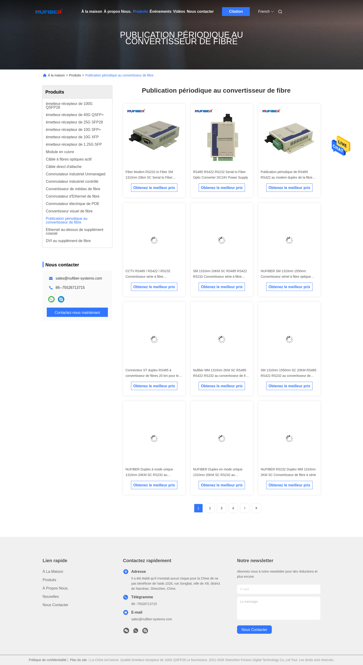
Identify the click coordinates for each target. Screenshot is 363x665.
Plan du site (78, 660)
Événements (160, 11)
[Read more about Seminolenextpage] (245, 508)
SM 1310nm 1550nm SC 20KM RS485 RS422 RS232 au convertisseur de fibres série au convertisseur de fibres (288, 375)
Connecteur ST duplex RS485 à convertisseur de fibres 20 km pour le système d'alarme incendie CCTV (152, 375)
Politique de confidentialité (47, 660)
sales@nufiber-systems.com (79, 278)
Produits (140, 11)
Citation (236, 11)
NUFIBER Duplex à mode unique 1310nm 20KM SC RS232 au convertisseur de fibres (149, 474)
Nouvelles (51, 597)
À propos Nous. (117, 11)
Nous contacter (200, 11)
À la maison (91, 11)
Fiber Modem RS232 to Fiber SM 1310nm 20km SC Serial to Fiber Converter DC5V (149, 177)
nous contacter (254, 630)
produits (49, 580)
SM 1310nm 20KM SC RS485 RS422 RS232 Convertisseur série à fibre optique (220, 276)
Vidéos (179, 11)
